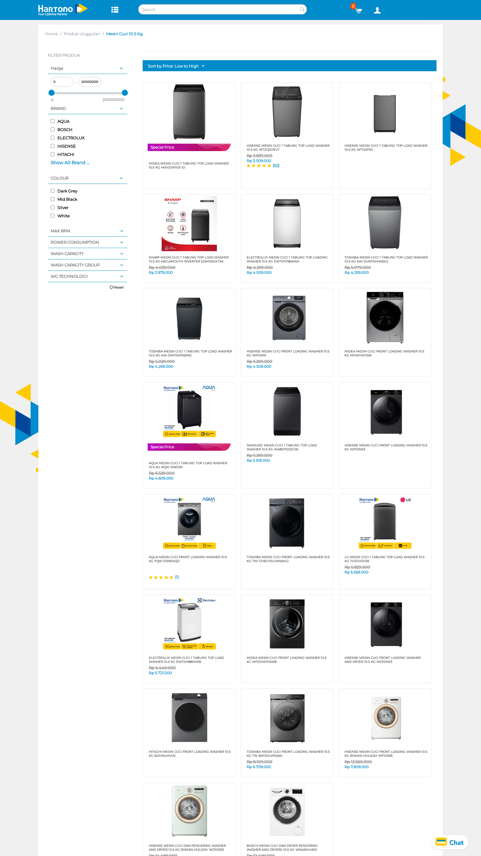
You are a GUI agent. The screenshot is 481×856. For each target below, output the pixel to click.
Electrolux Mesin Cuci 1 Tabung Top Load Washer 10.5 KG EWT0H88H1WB (186, 660)
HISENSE (63, 146)
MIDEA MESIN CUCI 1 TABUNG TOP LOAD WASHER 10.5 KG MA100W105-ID (189, 165)
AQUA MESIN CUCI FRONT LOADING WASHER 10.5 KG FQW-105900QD (188, 559)
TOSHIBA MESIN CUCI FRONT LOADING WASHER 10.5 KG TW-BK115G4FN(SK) (288, 754)
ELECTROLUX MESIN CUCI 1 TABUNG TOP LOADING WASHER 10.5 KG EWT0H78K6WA (287, 259)
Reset (119, 287)
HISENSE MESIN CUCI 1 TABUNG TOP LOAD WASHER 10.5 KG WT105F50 (385, 148)
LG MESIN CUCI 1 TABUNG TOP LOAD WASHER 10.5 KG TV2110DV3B (384, 559)
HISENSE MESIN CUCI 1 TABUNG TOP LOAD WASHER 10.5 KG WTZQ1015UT (288, 148)
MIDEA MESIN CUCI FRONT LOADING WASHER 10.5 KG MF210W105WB (286, 660)
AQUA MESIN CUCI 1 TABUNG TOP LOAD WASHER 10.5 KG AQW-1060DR (188, 465)
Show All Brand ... (70, 162)
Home (51, 33)
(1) (177, 576)
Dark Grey (64, 191)
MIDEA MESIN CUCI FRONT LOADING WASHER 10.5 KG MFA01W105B (384, 353)
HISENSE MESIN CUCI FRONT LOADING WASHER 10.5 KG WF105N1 (288, 353)
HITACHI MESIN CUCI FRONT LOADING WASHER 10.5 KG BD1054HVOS (190, 754)
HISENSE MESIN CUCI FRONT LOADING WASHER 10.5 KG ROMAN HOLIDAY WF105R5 (385, 754)
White (60, 215)
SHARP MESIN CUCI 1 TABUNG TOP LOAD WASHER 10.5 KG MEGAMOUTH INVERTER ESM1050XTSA (189, 259)
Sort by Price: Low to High (176, 66)
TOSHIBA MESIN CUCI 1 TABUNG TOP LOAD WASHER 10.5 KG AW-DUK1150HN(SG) (386, 259)
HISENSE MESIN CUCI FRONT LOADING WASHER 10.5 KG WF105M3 (385, 447)
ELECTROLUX (68, 137)
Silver (59, 207)
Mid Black (64, 199)
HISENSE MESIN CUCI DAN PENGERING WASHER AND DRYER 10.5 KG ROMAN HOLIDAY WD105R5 (187, 848)
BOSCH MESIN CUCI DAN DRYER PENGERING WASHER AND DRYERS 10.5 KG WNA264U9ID (282, 848)
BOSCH (61, 129)
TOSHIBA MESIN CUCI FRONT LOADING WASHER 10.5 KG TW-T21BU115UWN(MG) (288, 559)
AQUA (60, 121)
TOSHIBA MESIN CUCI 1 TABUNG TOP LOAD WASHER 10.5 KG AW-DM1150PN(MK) (190, 353)
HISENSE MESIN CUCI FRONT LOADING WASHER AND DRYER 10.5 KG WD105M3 (382, 660)
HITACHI (62, 154)
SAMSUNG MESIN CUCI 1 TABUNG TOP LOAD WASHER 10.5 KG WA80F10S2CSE (282, 447)
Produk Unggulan (82, 33)
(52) (276, 165)
